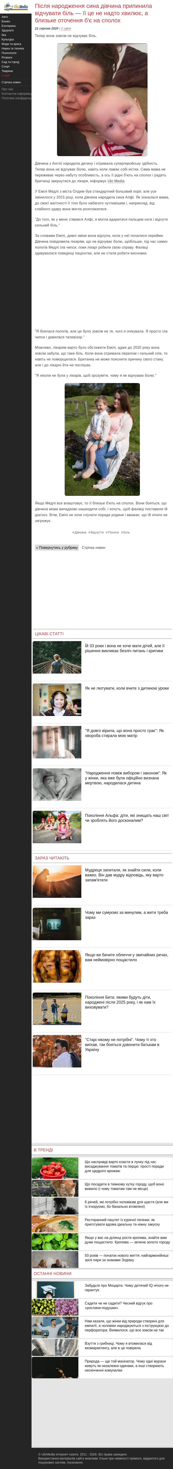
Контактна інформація (18, 93)
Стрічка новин (93, 548)
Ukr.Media (116, 181)
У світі (66, 28)
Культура (8, 39)
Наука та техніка (13, 48)
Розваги (7, 57)
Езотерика (9, 26)
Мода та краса (11, 44)
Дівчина (80, 532)
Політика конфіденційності (21, 98)
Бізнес (6, 21)
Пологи (113, 532)
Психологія (9, 53)
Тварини (7, 71)
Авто (5, 16)
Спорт (6, 66)
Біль (126, 532)
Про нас (7, 89)
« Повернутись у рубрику (57, 548)
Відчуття (97, 532)
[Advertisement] (102, 292)
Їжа (4, 35)
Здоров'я (8, 30)
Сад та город (10, 62)
